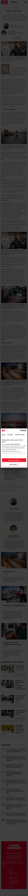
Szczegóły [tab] (10, 434)
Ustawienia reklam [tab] (20, 434)
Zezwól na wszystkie (14, 460)
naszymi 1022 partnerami (13, 444)
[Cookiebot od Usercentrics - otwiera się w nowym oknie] (20, 430)
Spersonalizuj (14, 464)
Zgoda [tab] (3, 434)
